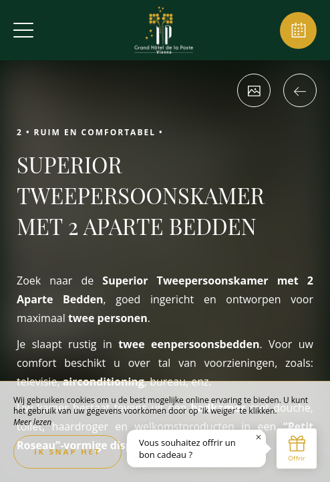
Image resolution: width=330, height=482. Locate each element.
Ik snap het (67, 452)
